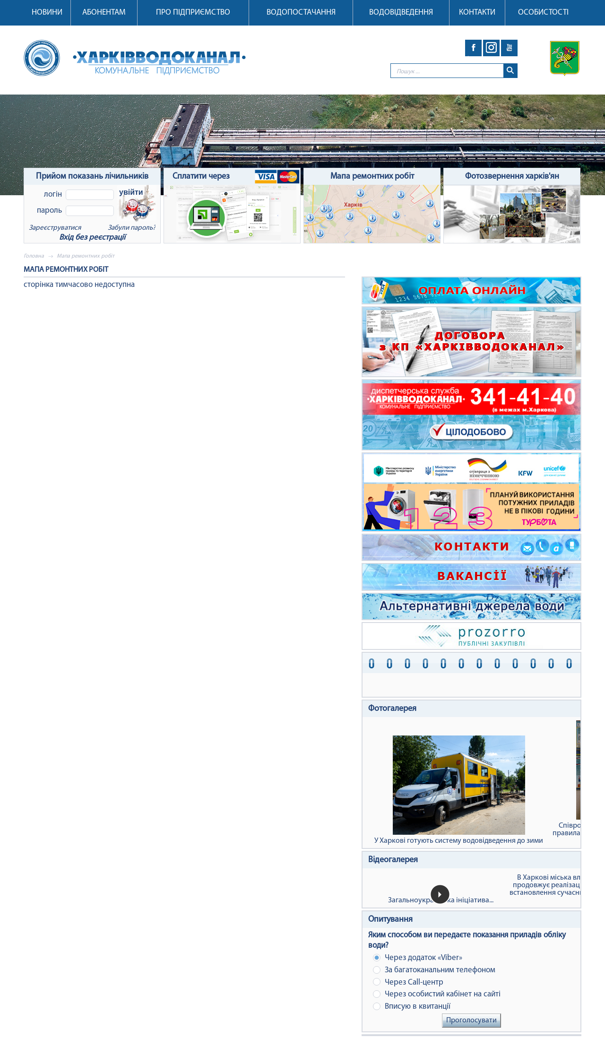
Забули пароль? (132, 228)
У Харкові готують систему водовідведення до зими (458, 790)
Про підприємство (193, 13)
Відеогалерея (393, 860)
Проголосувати (471, 1020)
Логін (53, 194)
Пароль (49, 211)
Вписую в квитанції (411, 1007)
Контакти (477, 13)
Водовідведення (401, 13)
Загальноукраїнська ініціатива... (440, 900)
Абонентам (104, 13)
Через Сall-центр (408, 982)
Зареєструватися (55, 228)
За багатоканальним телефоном (434, 970)
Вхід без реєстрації (92, 238)
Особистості (543, 13)
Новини (47, 13)
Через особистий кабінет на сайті (437, 994)
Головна (34, 256)
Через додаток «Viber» (417, 958)
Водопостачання (301, 13)
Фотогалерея (392, 708)
